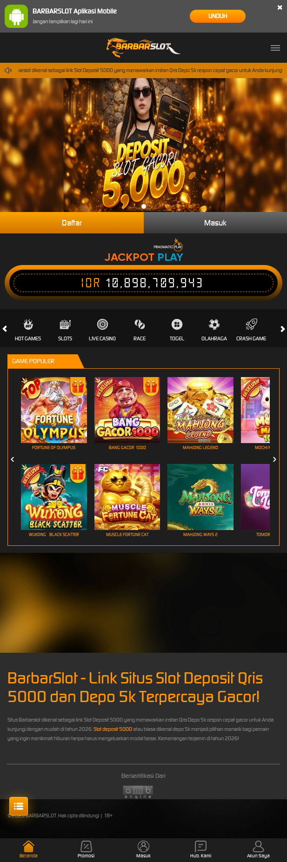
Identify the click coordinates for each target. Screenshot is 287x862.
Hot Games (28, 330)
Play (170, 257)
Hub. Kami (200, 850)
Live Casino (102, 330)
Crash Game (251, 330)
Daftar (72, 223)
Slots (65, 330)
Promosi (86, 850)
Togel (177, 330)
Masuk (215, 223)
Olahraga (214, 330)
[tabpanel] (143, 145)
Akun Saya (258, 850)
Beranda (29, 850)
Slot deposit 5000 (112, 729)
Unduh (217, 16)
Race (139, 330)
